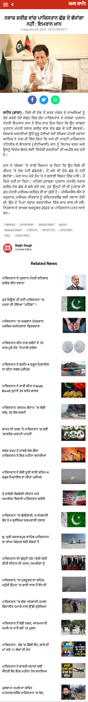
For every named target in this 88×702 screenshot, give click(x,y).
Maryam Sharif (13, 230)
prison (62, 224)
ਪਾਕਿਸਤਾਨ (32, 230)
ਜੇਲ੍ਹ (7, 235)
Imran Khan (26, 224)
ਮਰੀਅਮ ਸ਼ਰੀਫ (22, 235)
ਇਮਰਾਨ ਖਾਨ (49, 230)
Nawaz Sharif (46, 224)
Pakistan (10, 224)
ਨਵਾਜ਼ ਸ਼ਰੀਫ (66, 230)
